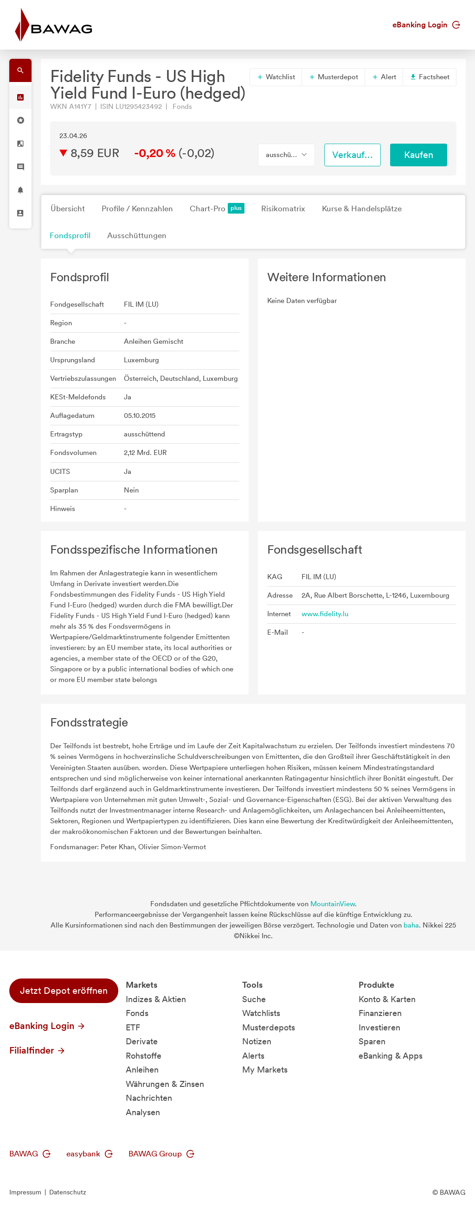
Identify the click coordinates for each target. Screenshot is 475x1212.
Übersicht (68, 208)
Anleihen (142, 1069)
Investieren (379, 1027)
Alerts (253, 1055)
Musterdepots (268, 1027)
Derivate (142, 1041)
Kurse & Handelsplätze (362, 208)
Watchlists (261, 1013)
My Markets (265, 1069)
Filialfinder (37, 1050)
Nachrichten (149, 1098)
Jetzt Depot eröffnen (64, 990)
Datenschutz (67, 1192)
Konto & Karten (387, 999)
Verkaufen (353, 154)
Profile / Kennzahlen (137, 208)
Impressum (25, 1192)
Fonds (137, 1013)
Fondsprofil (70, 235)
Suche (254, 999)
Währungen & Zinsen (165, 1084)
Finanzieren (380, 1013)
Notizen (256, 1041)
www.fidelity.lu (325, 614)
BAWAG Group (161, 1153)
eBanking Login (426, 24)
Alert (384, 77)
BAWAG (30, 1153)
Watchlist (276, 77)
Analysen (143, 1112)
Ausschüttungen (137, 235)
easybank (89, 1153)
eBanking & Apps (391, 1055)
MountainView (332, 904)
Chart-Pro (217, 208)
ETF (133, 1027)
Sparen (372, 1041)
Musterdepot (333, 77)
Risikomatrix (283, 208)
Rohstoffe (143, 1055)
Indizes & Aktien (156, 999)
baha (411, 925)
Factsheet (429, 77)
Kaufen (418, 154)
